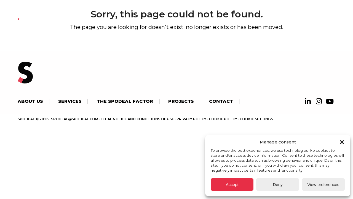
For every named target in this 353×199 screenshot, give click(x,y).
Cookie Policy (223, 119)
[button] (342, 142)
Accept (232, 184)
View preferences (323, 184)
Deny (277, 184)
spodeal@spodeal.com (74, 119)
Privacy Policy (191, 119)
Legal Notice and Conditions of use (137, 119)
